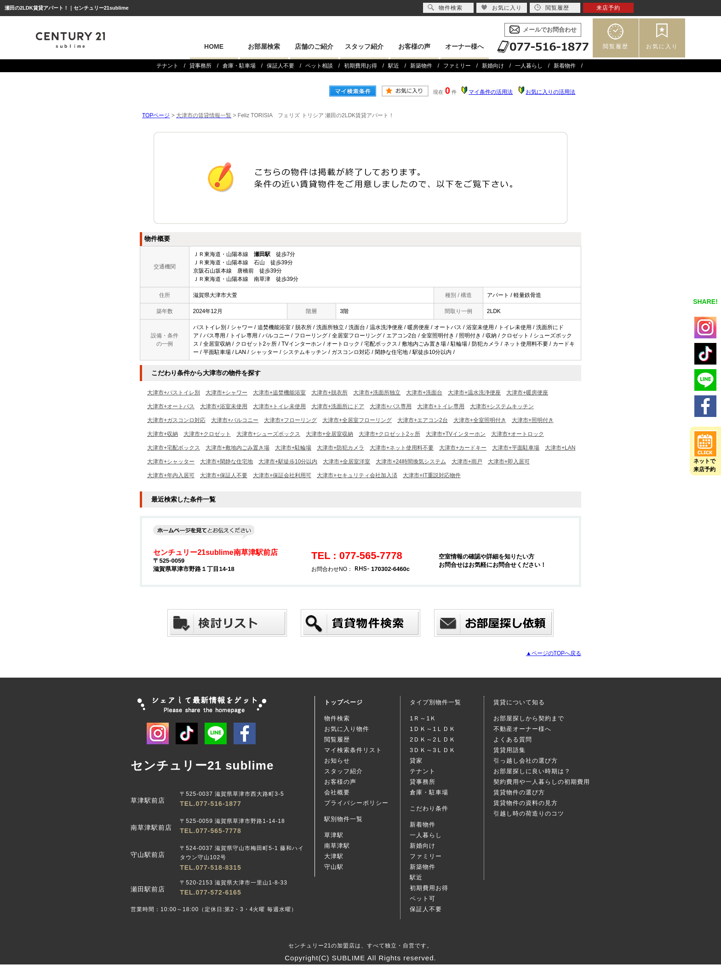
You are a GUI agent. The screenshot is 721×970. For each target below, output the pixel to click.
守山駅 (333, 866)
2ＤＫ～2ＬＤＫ (433, 739)
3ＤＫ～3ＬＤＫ (433, 750)
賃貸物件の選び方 (519, 792)
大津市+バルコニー (234, 420)
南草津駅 (337, 845)
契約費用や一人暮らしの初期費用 (541, 781)
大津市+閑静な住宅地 (226, 461)
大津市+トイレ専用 (440, 406)
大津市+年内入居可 (171, 475)
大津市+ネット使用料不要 (402, 448)
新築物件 (421, 66)
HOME (213, 46)
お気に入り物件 (346, 728)
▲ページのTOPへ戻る (553, 653)
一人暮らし (529, 66)
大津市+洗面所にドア (337, 406)
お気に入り (662, 46)
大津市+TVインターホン (456, 434)
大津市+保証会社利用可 (282, 475)
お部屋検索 (264, 46)
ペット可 (422, 898)
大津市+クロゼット (207, 434)
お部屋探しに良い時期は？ (532, 771)
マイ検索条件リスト (353, 750)
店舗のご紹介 (314, 46)
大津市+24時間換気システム (411, 461)
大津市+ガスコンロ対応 (176, 420)
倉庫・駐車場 (239, 66)
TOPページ (156, 115)
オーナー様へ (464, 46)
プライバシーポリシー (356, 802)
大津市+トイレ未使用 (279, 406)
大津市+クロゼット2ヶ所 (389, 434)
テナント (167, 66)
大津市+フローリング (290, 420)
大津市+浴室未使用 (223, 406)
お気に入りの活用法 (550, 92)
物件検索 (337, 718)
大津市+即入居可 (509, 461)
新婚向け (493, 66)
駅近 (393, 66)
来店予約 (608, 8)
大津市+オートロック (517, 434)
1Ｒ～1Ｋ (423, 718)
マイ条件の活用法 (491, 92)
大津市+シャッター (171, 461)
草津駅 (333, 835)
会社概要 (337, 792)
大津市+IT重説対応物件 (432, 475)
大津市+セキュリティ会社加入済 (357, 475)
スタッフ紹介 (364, 46)
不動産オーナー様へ (522, 728)
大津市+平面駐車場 (515, 448)
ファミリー (457, 66)
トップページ (343, 702)
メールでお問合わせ (550, 29)
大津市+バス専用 (391, 406)
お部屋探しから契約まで (528, 718)
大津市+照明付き (533, 420)
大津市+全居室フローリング (357, 420)
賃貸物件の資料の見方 (525, 802)
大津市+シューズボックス (268, 434)
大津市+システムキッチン (502, 406)
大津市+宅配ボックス (173, 448)
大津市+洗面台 (424, 392)
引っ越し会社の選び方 (525, 760)
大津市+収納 (162, 434)
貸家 (416, 760)
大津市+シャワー (226, 392)
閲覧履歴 (616, 46)
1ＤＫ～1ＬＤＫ (433, 728)
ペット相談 (319, 66)
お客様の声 (414, 46)
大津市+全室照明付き (479, 420)
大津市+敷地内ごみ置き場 (237, 448)
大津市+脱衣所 (329, 392)
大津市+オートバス (171, 406)
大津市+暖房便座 (527, 392)
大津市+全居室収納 (329, 434)
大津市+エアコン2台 (422, 420)
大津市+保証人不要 (223, 475)
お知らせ (337, 760)
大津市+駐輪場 (293, 448)
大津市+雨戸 (467, 461)
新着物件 (565, 66)
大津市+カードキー (462, 448)
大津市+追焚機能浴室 (279, 392)
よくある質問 (512, 739)
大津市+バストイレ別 (173, 392)
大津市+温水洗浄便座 (474, 392)
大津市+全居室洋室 (346, 461)
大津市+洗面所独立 (377, 392)
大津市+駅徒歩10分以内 (287, 461)
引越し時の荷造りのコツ (528, 813)
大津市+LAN (560, 448)
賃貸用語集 (509, 750)
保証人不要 (280, 66)
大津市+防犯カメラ (340, 448)
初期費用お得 (360, 66)
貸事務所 (200, 66)
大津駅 (333, 856)
